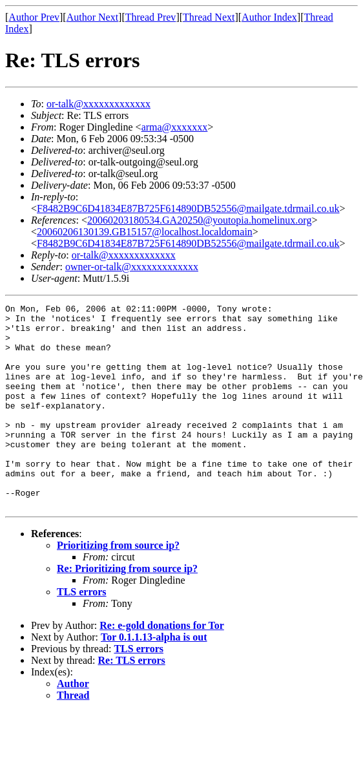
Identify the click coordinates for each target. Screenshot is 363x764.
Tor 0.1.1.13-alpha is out (154, 677)
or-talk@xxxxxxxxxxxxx (98, 103)
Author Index (269, 17)
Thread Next (208, 17)
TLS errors (82, 632)
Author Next (92, 17)
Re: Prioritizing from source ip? (127, 609)
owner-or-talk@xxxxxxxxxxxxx (131, 266)
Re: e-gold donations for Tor (161, 666)
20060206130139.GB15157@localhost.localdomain (145, 231)
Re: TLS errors (131, 700)
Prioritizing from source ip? (118, 585)
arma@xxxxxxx (174, 127)
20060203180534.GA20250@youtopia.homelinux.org (199, 220)
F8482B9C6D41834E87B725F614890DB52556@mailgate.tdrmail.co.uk (188, 208)
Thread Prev (150, 17)
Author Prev (33, 17)
